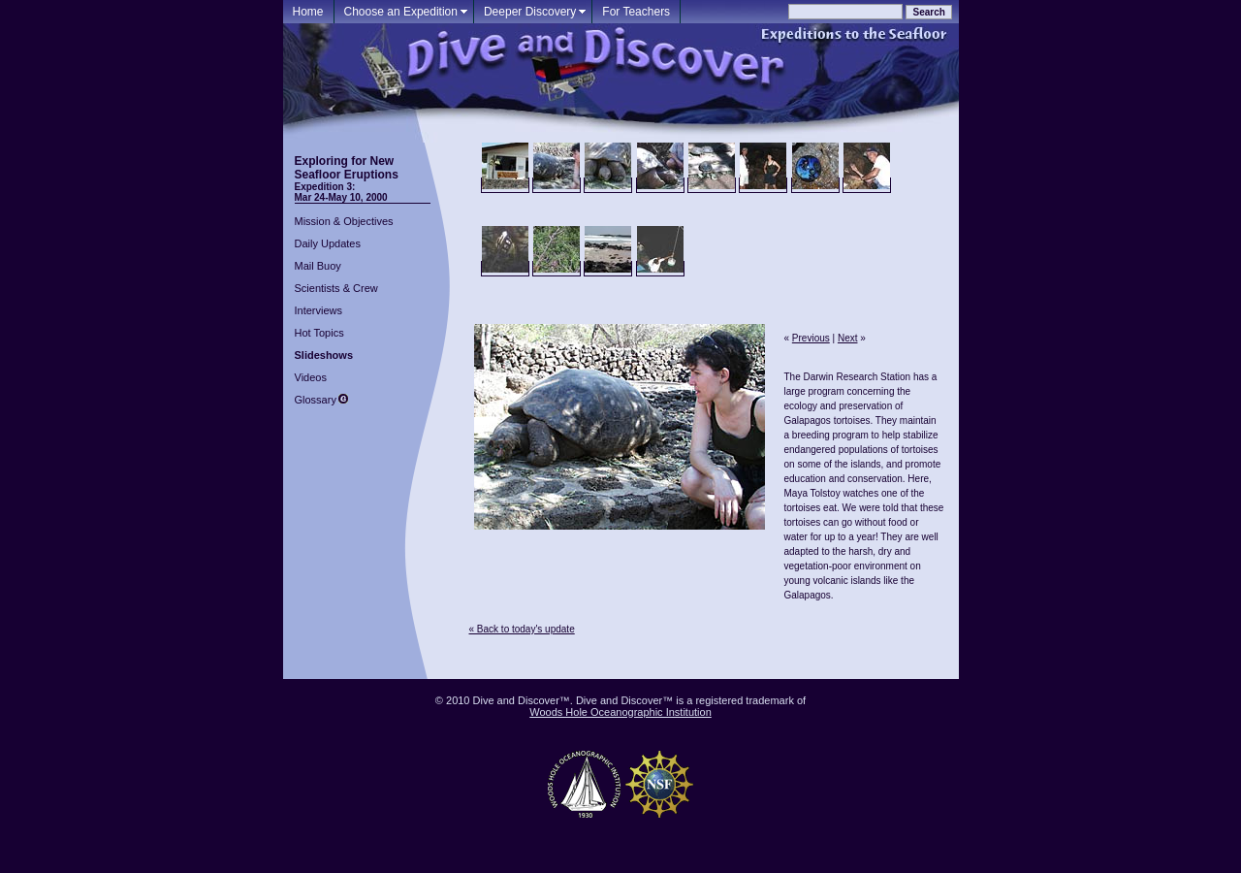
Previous (811, 338)
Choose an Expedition (401, 11)
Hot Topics (319, 333)
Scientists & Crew (336, 288)
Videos (311, 377)
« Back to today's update (522, 629)
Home (308, 11)
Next (848, 338)
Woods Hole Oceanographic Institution (620, 712)
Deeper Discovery (530, 11)
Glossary (315, 399)
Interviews (319, 310)
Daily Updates (328, 243)
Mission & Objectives (344, 221)
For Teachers (636, 11)
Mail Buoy (318, 266)
